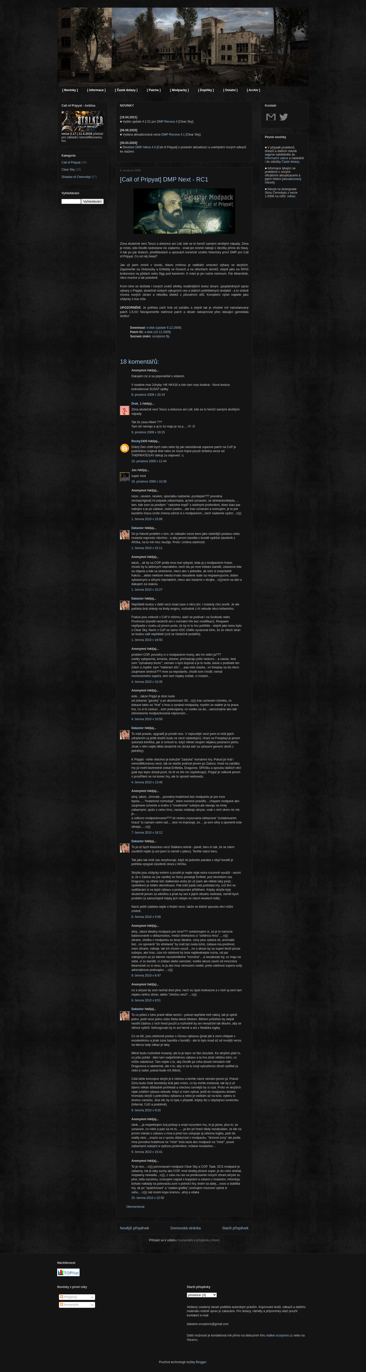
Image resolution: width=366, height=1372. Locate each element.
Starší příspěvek (235, 1228)
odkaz (291, 196)
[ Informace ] (96, 90)
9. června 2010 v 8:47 (146, 975)
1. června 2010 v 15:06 (146, 519)
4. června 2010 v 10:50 (146, 719)
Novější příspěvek (134, 1228)
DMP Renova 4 (167, 121)
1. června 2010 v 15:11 (146, 548)
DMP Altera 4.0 (145, 147)
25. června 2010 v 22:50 (147, 1198)
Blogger (201, 1362)
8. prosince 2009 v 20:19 (148, 394)
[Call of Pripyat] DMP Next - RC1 (164, 179)
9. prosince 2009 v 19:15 (148, 432)
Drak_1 (136, 403)
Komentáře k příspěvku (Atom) (199, 1240)
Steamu (192, 1340)
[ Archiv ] (253, 90)
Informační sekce (276, 158)
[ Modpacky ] (179, 90)
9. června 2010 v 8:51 (146, 1000)
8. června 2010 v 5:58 (146, 917)
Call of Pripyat (71, 162)
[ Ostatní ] (230, 90)
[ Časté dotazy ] (126, 90)
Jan (134, 470)
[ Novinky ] (70, 90)
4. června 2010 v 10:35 (146, 682)
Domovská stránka (186, 1228)
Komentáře (69, 1305)
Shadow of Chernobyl (76, 177)
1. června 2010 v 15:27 (146, 589)
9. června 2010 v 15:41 (146, 1152)
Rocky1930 (139, 441)
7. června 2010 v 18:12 (146, 832)
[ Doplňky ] (206, 90)
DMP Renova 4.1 (173, 134)
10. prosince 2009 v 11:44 (148, 461)
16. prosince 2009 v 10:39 (148, 481)
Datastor (137, 528)
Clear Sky (68, 169)
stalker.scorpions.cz (279, 1335)
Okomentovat (135, 1207)
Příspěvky (68, 1297)
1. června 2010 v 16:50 (146, 640)
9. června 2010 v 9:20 (146, 1110)
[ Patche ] (154, 90)
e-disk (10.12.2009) (158, 332)
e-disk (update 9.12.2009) (164, 327)
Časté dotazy (290, 161)
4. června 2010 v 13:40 (146, 782)
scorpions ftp (161, 336)
